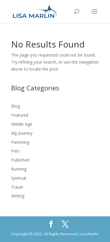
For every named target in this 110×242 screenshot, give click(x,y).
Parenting (20, 142)
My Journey (22, 133)
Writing (17, 196)
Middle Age (21, 124)
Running (18, 169)
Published (20, 160)
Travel (17, 187)
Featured (19, 115)
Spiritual (18, 178)
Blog (15, 106)
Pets (15, 151)
